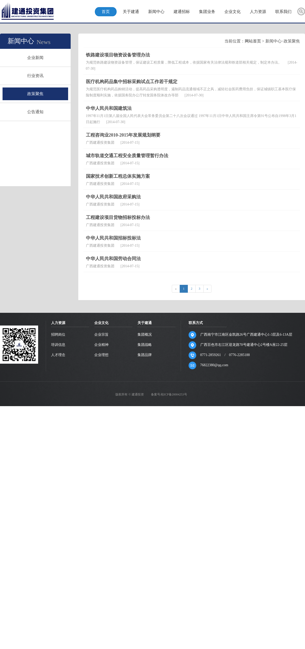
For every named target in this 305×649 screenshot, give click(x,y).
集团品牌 (145, 510)
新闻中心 (156, 11)
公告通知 (36, 112)
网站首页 (175, 196)
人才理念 (58, 510)
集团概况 (145, 490)
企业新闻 (36, 57)
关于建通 (131, 11)
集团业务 (207, 11)
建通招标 (182, 11)
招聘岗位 (58, 490)
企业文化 (232, 11)
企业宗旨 (101, 490)
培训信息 (58, 500)
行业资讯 (36, 75)
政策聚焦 (36, 94)
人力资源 (258, 11)
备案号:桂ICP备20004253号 (169, 549)
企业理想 (101, 510)
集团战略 (145, 500)
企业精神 (101, 500)
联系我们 (283, 11)
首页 (106, 11)
